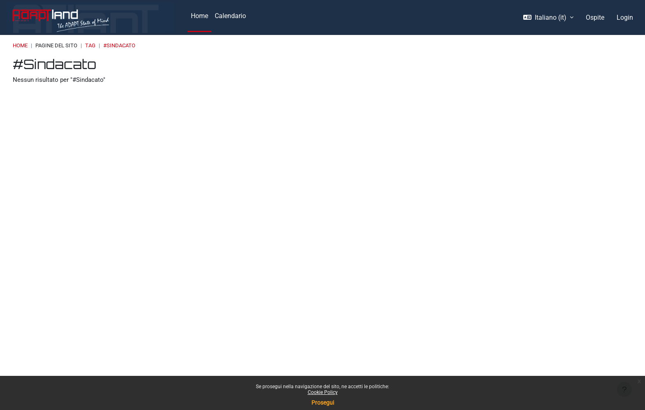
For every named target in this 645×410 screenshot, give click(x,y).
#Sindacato (119, 45)
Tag (90, 45)
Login (625, 17)
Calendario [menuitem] (230, 16)
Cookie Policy (323, 392)
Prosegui (322, 402)
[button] (548, 17)
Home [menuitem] (199, 16)
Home (20, 45)
